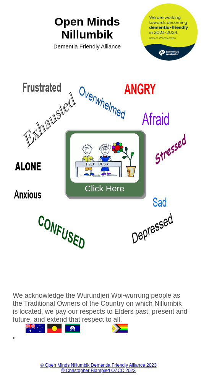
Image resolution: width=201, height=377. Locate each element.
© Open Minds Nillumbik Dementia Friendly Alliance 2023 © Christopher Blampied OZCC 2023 (98, 368)
